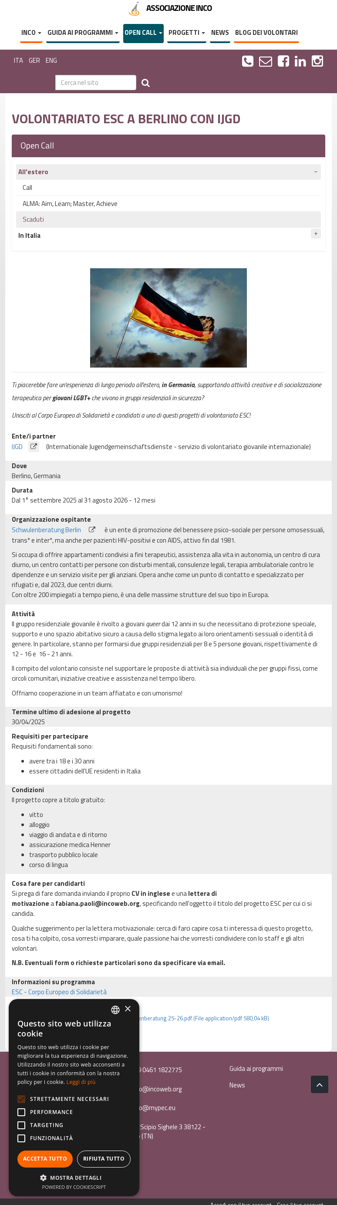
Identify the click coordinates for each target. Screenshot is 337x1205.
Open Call (143, 32)
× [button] (127, 1009)
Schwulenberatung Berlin (57, 530)
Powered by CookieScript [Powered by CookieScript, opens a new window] (74, 1187)
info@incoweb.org (151, 1089)
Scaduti (33, 219)
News (220, 32)
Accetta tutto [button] (45, 1158)
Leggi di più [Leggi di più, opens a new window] (81, 1082)
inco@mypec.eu (148, 1108)
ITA (18, 60)
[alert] (74, 1097)
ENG (51, 60)
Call (27, 187)
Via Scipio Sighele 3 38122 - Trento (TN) (163, 1131)
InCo (31, 32)
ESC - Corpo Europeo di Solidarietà (59, 992)
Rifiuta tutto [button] (104, 1158)
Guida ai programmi (82, 32)
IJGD (28, 447)
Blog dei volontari (266, 32)
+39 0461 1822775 (151, 1070)
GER (34, 60)
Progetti (186, 32)
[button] (74, 1177)
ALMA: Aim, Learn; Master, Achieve (70, 204)
